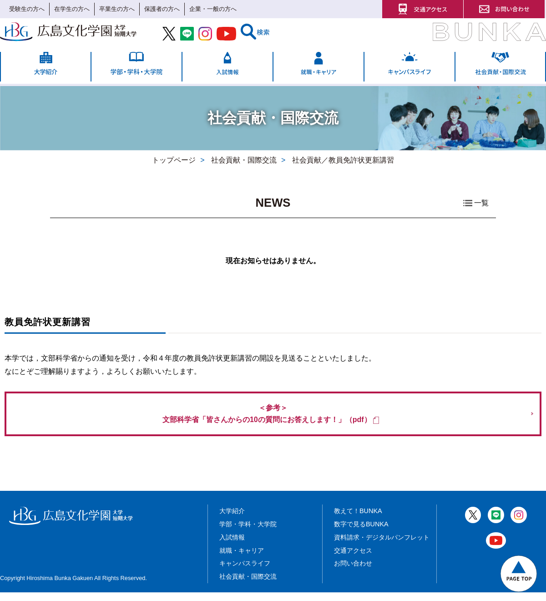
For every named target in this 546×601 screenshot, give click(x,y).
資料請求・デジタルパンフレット (382, 546)
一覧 (481, 203)
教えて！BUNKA (358, 519)
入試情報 (232, 546)
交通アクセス (353, 559)
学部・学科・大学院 (248, 532)
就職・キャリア (241, 559)
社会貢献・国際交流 (248, 585)
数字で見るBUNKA (361, 532)
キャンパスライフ (244, 572)
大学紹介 (232, 519)
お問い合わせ (353, 572)
